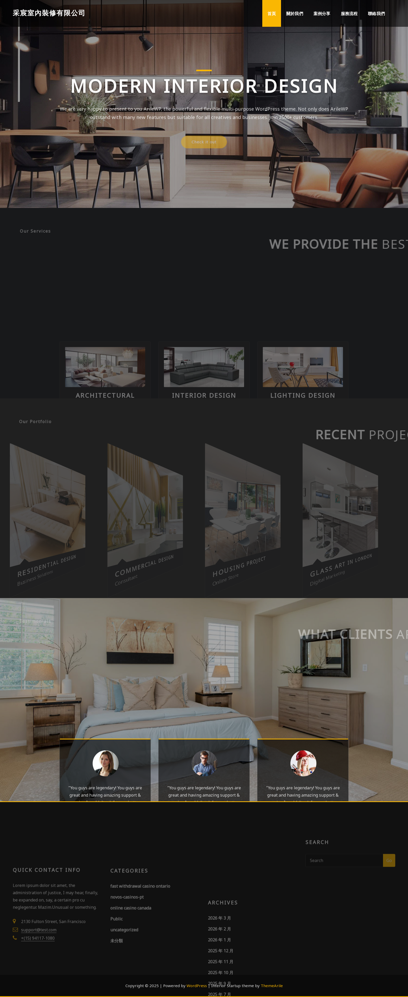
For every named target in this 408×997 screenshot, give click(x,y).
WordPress (197, 985)
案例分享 (322, 13)
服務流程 (349, 13)
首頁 (271, 13)
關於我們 (294, 13)
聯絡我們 (376, 13)
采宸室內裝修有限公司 (49, 12)
